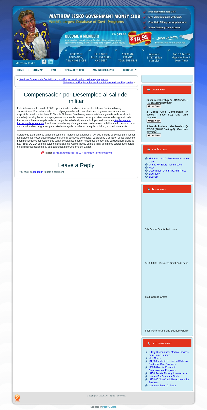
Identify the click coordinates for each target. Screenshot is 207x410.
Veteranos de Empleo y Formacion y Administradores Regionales (98, 82)
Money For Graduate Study (164, 376)
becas (56, 152)
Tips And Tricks (74, 70)
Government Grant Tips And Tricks (167, 170)
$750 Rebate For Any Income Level (168, 373)
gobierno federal (104, 152)
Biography (130, 70)
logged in (38, 172)
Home (20, 70)
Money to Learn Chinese (162, 385)
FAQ (53, 70)
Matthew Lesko (109, 407)
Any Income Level (103, 70)
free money (89, 152)
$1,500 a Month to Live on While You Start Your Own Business (169, 363)
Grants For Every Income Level (165, 164)
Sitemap (38, 70)
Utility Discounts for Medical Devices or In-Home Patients (169, 354)
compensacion (67, 152)
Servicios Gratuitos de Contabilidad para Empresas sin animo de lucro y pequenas (63, 79)
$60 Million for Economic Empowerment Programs (162, 369)
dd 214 (79, 152)
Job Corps (155, 358)
